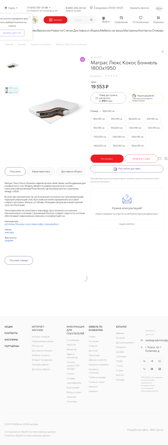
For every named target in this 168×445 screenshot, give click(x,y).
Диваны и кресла (97, 359)
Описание (15, 171)
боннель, (20, 224)
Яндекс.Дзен (159, 369)
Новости (71, 344)
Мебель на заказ (40, 355)
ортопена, (10, 224)
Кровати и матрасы (99, 364)
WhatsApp (152, 369)
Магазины (11, 339)
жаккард (9, 232)
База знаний (73, 387)
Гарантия (71, 396)
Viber (144, 369)
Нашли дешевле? (145, 95)
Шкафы (120, 351)
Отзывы (71, 378)
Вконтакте (144, 361)
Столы (119, 365)
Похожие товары (19, 260)
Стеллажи (121, 356)
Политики (72, 401)
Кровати (120, 337)
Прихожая (94, 355)
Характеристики (41, 171)
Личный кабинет (40, 364)
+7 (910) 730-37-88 (37, 7)
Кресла (120, 375)
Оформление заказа (42, 341)
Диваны (120, 333)
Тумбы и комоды (97, 377)
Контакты (11, 333)
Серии (92, 336)
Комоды (120, 379)
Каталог (121, 326)
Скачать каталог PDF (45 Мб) (73, 365)
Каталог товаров (41, 336)
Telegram (152, 361)
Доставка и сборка (71, 171)
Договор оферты (41, 369)
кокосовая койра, (34, 224)
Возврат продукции (42, 359)
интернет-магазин (73, 11)
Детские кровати (125, 342)
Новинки (93, 391)
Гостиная (93, 341)
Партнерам (12, 346)
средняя (9, 240)
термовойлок (51, 224)
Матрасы (121, 347)
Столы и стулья (97, 382)
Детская (93, 350)
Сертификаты (74, 382)
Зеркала (93, 386)
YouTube (159, 361)
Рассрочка (37, 345)
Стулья (119, 370)
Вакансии (72, 349)
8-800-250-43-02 (76, 7)
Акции (9, 326)
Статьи (70, 373)
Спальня (93, 345)
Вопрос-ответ (74, 392)
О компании (73, 340)
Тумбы (119, 361)
